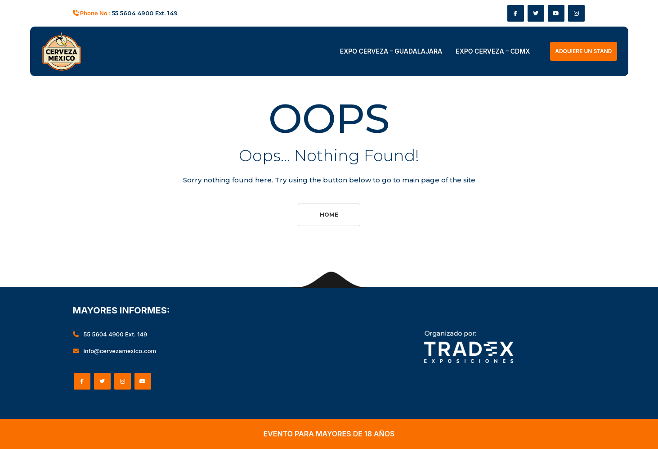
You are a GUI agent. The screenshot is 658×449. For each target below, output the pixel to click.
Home (329, 214)
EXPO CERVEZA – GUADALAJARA (391, 51)
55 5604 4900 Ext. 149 (145, 13)
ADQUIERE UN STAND (583, 51)
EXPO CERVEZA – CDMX (493, 51)
